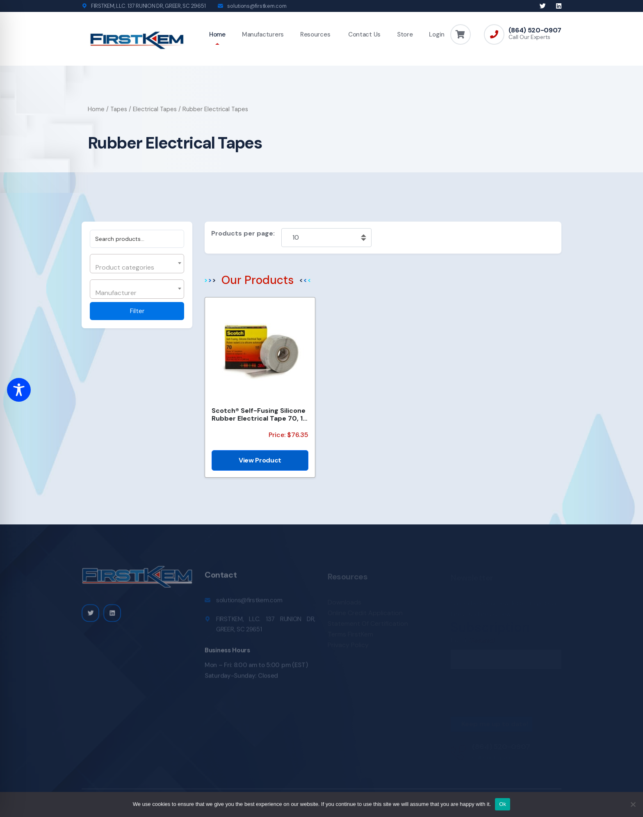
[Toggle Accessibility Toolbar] (19, 390)
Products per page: (243, 233)
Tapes (118, 109)
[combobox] (137, 263)
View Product (260, 460)
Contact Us (364, 34)
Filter (137, 311)
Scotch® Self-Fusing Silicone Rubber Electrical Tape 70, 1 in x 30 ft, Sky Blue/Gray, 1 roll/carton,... (259, 414)
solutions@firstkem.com (256, 5)
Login (437, 34)
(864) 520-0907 (534, 30)
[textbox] (136, 268)
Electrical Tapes (155, 109)
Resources (315, 34)
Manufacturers (263, 34)
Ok (502, 804)
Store (405, 34)
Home (217, 34)
